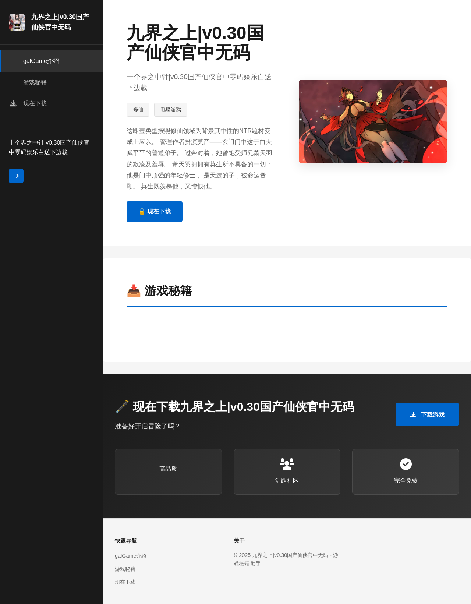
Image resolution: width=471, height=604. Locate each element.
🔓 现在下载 (154, 211)
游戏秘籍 (125, 569)
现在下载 (125, 582)
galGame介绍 (130, 556)
